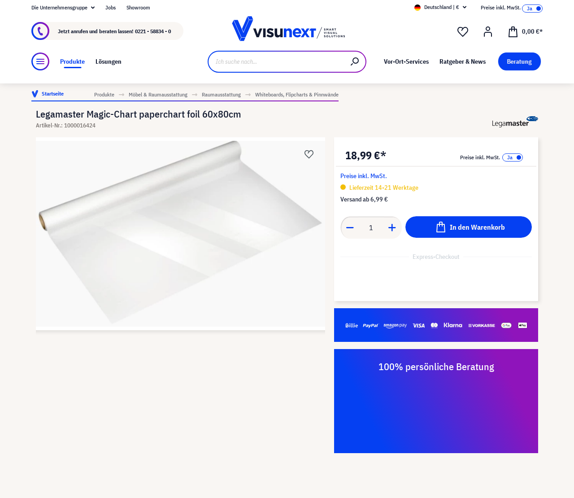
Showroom (138, 7)
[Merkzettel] (462, 31)
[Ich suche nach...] (276, 62)
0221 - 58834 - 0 (153, 31)
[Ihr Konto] (488, 31)
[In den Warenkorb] (468, 227)
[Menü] (40, 61)
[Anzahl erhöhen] (392, 227)
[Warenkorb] (525, 31)
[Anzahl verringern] (349, 227)
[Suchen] (355, 62)
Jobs (110, 7)
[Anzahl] (371, 227)
